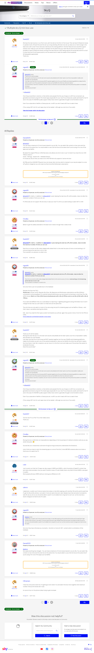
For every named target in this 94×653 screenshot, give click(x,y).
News (37, 3)
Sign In (87, 2)
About (48, 3)
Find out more (48, 70)
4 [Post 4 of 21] (25, 231)
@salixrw (27, 517)
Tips (42, 3)
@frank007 (27, 74)
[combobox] (50, 16)
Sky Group (73, 644)
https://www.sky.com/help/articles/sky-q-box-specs (37, 316)
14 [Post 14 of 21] (25, 573)
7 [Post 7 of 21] (25, 352)
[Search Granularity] (24, 16)
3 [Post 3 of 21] (25, 210)
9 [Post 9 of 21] (25, 426)
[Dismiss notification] (88, 6)
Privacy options (21, 644)
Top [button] (91, 644)
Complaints (61, 644)
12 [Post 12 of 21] (25, 502)
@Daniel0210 (46, 196)
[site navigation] (5, 2)
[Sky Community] (15, 3)
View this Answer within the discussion (34, 110)
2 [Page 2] (48, 123)
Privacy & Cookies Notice (41, 644)
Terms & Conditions (30, 644)
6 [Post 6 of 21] (25, 322)
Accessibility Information (52, 644)
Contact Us (67, 644)
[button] (87, 39)
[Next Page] (51, 122)
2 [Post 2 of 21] (25, 182)
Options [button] (84, 27)
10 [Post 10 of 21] (25, 456)
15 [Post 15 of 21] (25, 595)
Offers (55, 3)
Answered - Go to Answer (14, 33)
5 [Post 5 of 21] (25, 257)
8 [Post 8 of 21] (25, 116)
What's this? (14, 46)
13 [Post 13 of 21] (25, 535)
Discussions (28, 3)
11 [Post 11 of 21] (25, 479)
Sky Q (47, 10)
